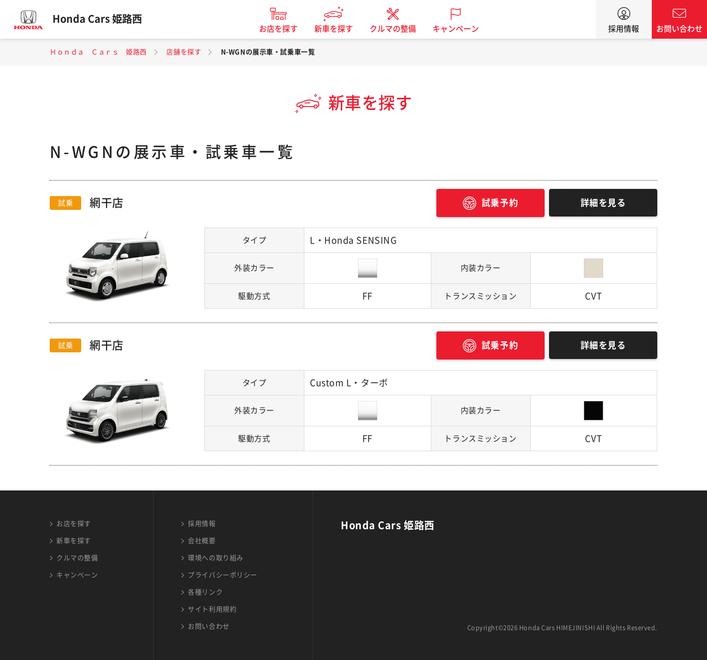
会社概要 (201, 540)
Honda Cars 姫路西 (102, 19)
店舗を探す (183, 52)
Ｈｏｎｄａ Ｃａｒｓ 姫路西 (98, 52)
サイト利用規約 (212, 609)
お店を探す (283, 29)
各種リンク (205, 592)
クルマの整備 (397, 29)
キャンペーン (460, 29)
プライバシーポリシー (222, 575)
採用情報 (623, 29)
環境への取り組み (215, 558)
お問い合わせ (679, 29)
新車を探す (338, 29)
